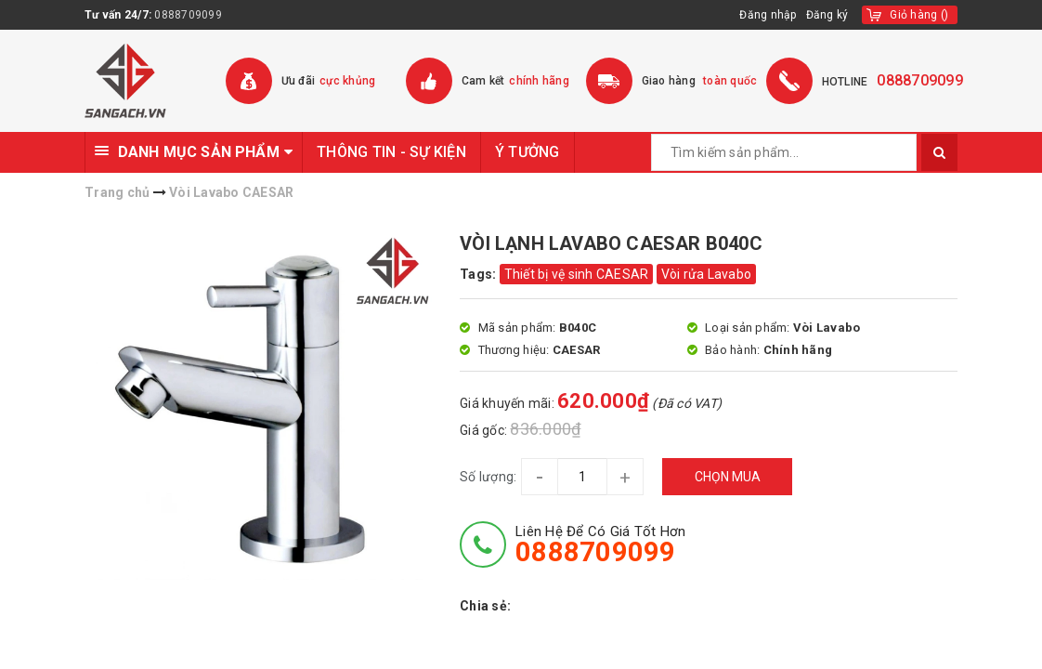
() (919, 14)
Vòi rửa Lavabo (706, 274)
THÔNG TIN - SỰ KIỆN (391, 152)
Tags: (480, 274)
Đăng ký (827, 14)
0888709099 (188, 14)
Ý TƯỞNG (527, 152)
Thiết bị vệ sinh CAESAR (576, 274)
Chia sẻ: (485, 605)
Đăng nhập (767, 14)
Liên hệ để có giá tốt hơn (600, 544)
